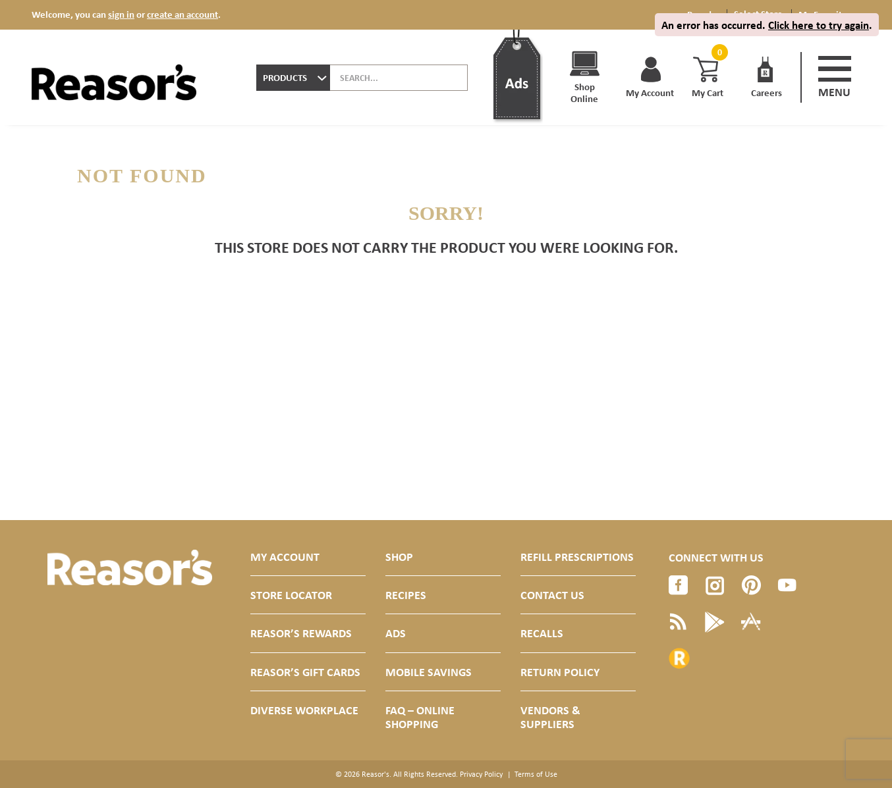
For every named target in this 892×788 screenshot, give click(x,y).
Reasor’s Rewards (301, 633)
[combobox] (293, 78)
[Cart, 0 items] (718, 52)
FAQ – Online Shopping (420, 717)
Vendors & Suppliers (550, 717)
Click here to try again (818, 24)
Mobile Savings (428, 672)
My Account (285, 557)
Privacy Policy (481, 774)
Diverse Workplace (304, 710)
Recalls (541, 633)
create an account (182, 14)
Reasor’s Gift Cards (305, 672)
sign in (121, 14)
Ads (395, 633)
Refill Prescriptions (577, 557)
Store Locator (291, 595)
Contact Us (552, 595)
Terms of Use (536, 774)
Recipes (405, 595)
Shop (399, 557)
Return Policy (559, 672)
